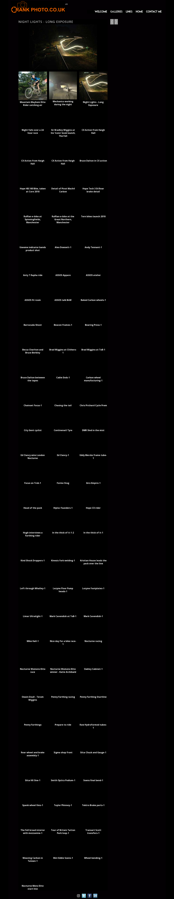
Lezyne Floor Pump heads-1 (63, 590)
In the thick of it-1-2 (63, 532)
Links (129, 11)
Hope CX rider (93, 507)
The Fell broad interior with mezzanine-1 (33, 832)
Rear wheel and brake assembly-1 (32, 754)
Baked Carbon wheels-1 (93, 300)
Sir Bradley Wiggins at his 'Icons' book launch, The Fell (63, 132)
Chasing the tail (63, 405)
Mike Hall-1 (33, 641)
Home (139, 11)
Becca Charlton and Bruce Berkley (32, 351)
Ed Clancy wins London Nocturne (33, 457)
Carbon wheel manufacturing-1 (93, 379)
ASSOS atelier (93, 275)
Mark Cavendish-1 (93, 616)
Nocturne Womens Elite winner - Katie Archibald (63, 670)
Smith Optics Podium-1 (63, 780)
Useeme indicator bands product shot (33, 249)
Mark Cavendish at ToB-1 (63, 616)
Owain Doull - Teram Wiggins (33, 698)
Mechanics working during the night (63, 103)
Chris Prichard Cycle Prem (93, 405)
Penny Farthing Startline (93, 696)
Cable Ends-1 (63, 377)
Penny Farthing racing (63, 696)
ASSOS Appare (63, 275)
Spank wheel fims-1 (32, 805)
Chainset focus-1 (33, 405)
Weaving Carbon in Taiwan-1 (33, 859)
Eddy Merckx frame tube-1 (93, 457)
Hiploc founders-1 (63, 507)
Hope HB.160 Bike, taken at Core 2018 (33, 190)
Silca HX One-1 (32, 780)
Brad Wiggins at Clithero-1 (63, 351)
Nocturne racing (93, 641)
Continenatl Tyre (63, 430)
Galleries (116, 11)
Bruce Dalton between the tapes (33, 379)
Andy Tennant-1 (93, 247)
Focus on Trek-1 (32, 483)
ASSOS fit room (33, 300)
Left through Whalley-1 (32, 588)
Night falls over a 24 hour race (33, 131)
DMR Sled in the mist (93, 430)
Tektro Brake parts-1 (93, 805)
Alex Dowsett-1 (63, 247)
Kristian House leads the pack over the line (93, 562)
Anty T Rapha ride (32, 275)
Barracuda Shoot (33, 324)
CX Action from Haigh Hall (93, 131)
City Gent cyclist (33, 430)
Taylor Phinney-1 (63, 805)
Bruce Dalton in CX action (93, 160)
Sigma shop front (63, 752)
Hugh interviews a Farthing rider (33, 534)
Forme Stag (63, 483)
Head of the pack (33, 507)
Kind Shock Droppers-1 (33, 560)
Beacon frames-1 (63, 324)
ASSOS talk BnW (63, 300)
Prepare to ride (63, 724)
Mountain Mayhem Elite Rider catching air (33, 104)
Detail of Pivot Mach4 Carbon (63, 190)
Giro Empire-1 (93, 483)
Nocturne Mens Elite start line (33, 887)
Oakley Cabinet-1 (93, 668)
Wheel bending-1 (93, 857)
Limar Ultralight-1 (33, 616)
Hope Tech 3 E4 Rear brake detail (93, 190)
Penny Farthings (32, 724)
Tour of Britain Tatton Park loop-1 (63, 832)
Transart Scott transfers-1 (93, 832)
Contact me (153, 11)
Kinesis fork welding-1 (63, 560)
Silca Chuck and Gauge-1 (93, 752)
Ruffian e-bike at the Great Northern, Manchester (63, 219)
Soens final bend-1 (93, 780)
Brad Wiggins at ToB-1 (93, 349)
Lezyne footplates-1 (93, 588)
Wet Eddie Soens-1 (63, 857)
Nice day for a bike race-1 (63, 643)
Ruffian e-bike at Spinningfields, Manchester (33, 219)
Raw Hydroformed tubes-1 (93, 726)
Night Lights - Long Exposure (93, 104)
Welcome (101, 11)
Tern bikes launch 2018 (93, 216)
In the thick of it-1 (93, 532)
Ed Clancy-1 (63, 455)
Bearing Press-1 (93, 324)
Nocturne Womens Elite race (32, 670)
